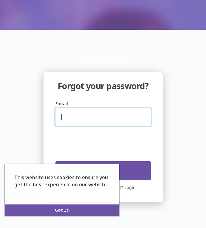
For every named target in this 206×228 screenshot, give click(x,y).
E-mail (61, 103)
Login (130, 187)
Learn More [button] (28, 192)
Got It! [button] (62, 210)
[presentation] (93, 142)
